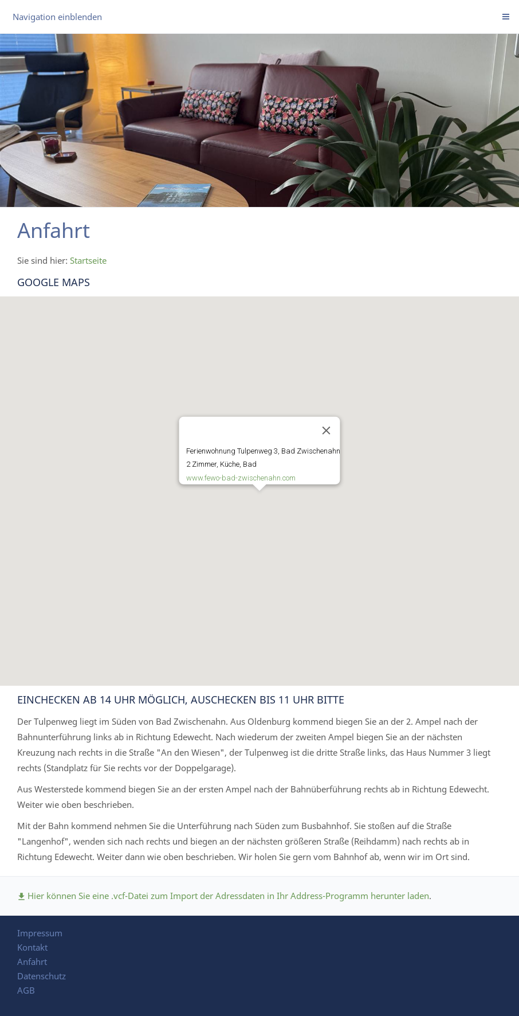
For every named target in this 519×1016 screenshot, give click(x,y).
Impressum (39, 933)
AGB (26, 990)
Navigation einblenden (57, 16)
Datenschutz (41, 976)
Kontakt (32, 947)
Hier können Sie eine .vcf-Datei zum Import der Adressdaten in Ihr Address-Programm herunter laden (223, 895)
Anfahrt (32, 961)
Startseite (88, 260)
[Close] (326, 430)
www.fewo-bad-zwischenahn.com (241, 478)
